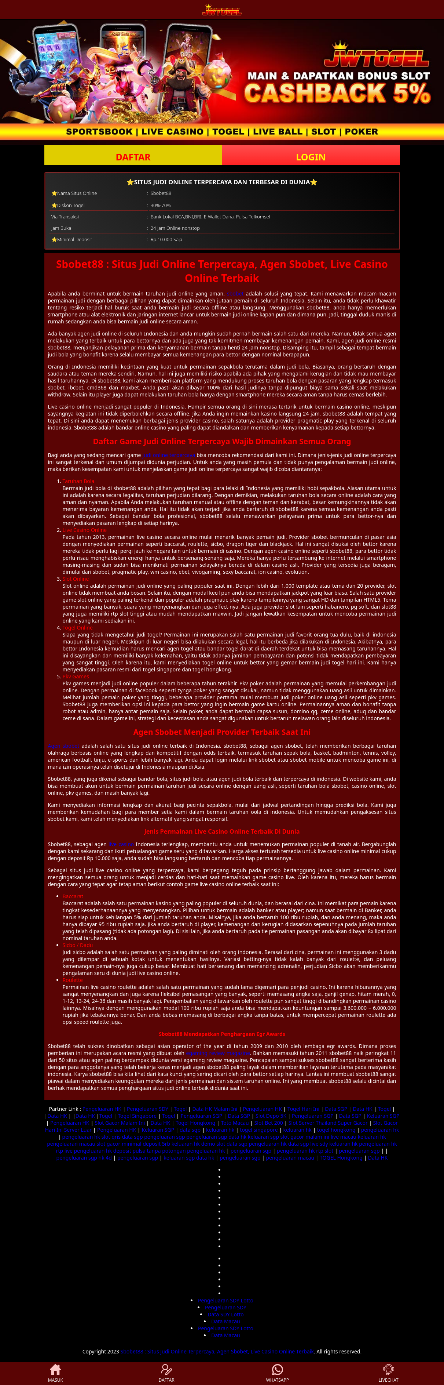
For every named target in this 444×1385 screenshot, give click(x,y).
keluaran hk (220, 1129)
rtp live (64, 1150)
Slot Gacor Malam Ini (120, 1122)
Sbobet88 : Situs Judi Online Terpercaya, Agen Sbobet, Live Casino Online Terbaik (217, 1351)
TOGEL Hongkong (341, 1157)
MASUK (55, 1373)
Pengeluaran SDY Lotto (225, 1300)
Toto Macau (235, 1122)
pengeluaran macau (71, 1143)
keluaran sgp (263, 1136)
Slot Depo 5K (271, 1115)
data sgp (190, 1129)
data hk (237, 1136)
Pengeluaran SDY (147, 1108)
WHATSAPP (277, 1373)
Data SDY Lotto (225, 1314)
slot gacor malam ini (305, 1136)
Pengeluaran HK (101, 1108)
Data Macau (225, 1321)
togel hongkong (336, 1129)
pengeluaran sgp (164, 1136)
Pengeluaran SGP (201, 1115)
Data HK (363, 1108)
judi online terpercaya (169, 455)
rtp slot (324, 1150)
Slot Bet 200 (268, 1122)
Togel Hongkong (195, 1122)
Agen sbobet (64, 745)
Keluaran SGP (383, 1115)
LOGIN (311, 157)
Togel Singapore (137, 1115)
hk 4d (105, 1157)
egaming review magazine (218, 1052)
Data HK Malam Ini (214, 1108)
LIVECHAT (389, 1373)
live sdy (319, 1143)
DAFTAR (132, 157)
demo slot (213, 1143)
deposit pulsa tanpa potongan (149, 1150)
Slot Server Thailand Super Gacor (328, 1122)
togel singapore (259, 1129)
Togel (180, 1108)
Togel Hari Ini (303, 1108)
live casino (121, 844)
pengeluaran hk (380, 1129)
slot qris (111, 1136)
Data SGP (336, 1108)
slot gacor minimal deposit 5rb (133, 1143)
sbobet (235, 293)
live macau (343, 1136)
